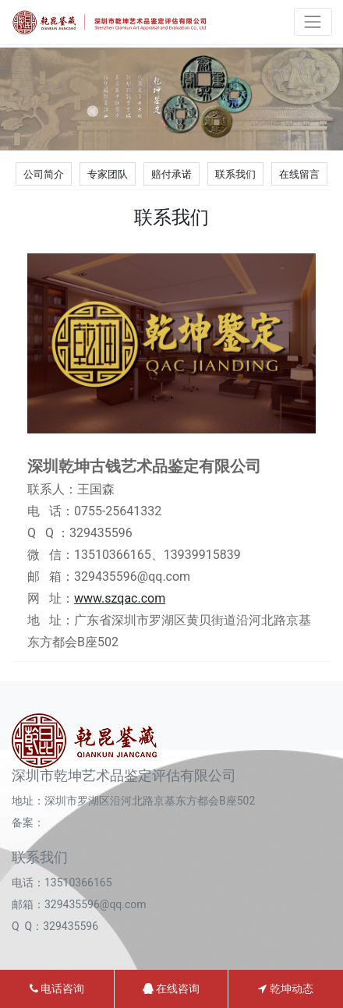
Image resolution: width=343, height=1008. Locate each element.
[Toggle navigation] (313, 21)
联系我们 (235, 174)
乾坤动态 (285, 988)
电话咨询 (57, 988)
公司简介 (43, 174)
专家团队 (107, 174)
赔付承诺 (171, 174)
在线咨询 (171, 988)
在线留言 (299, 174)
